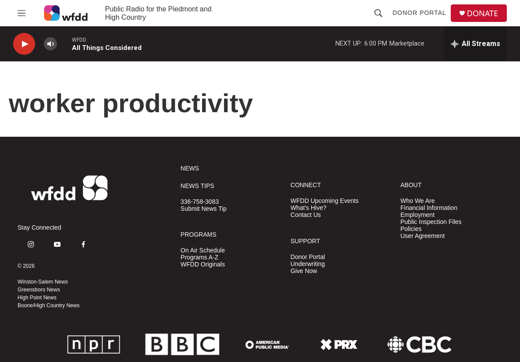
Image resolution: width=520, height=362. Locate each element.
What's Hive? (309, 208)
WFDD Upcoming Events (325, 201)
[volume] (50, 44)
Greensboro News (39, 290)
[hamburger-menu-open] (21, 13)
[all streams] (475, 43)
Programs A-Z (199, 257)
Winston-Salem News (43, 282)
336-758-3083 (200, 202)
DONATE (482, 13)
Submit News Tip (204, 209)
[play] (24, 44)
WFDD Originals (203, 264)
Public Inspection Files (430, 222)
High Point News (37, 298)
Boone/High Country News (48, 305)
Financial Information (428, 208)
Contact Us (306, 215)
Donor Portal (419, 12)
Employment (417, 215)
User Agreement (422, 236)
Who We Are (417, 201)
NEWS (190, 168)
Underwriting (308, 264)
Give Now (304, 271)
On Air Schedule (203, 250)
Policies (410, 229)
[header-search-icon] (378, 13)
